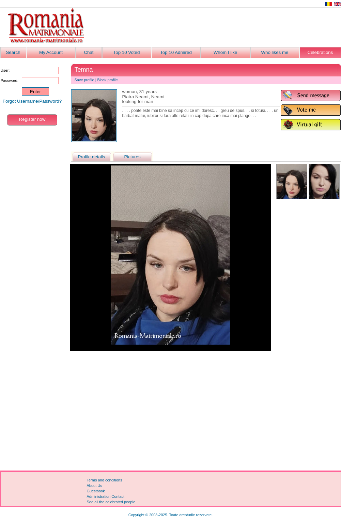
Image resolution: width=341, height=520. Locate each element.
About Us (94, 485)
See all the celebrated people (111, 502)
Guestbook (96, 491)
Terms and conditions (104, 480)
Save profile (84, 80)
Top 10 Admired (176, 52)
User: (5, 70)
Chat (88, 52)
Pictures (132, 156)
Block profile (107, 80)
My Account (51, 52)
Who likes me (275, 52)
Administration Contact (106, 496)
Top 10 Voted (126, 52)
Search (13, 52)
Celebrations (320, 52)
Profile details (91, 156)
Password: (9, 80)
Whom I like (225, 52)
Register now (32, 119)
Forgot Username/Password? (32, 101)
